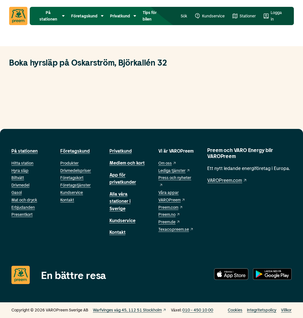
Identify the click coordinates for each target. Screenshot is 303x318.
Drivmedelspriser (75, 170)
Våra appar (168, 192)
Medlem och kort (127, 162)
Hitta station (22, 163)
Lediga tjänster (174, 170)
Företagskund (75, 150)
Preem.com (170, 207)
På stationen (24, 150)
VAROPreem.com (227, 180)
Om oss (167, 163)
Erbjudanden (23, 207)
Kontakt (67, 199)
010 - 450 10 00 (197, 309)
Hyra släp (20, 170)
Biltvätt (17, 177)
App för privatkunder (122, 178)
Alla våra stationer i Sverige (120, 201)
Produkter (69, 163)
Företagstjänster (75, 185)
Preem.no (169, 214)
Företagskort (71, 177)
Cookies (235, 309)
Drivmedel (20, 185)
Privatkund (120, 150)
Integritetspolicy (261, 309)
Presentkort (22, 214)
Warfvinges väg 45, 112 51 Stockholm (129, 309)
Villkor (286, 309)
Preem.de (169, 221)
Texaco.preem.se (176, 229)
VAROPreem (171, 199)
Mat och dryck (24, 199)
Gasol (16, 192)
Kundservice (71, 192)
